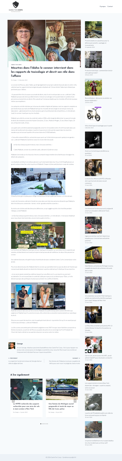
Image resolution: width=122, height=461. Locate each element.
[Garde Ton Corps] (15, 6)
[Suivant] (75, 400)
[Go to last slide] (13, 400)
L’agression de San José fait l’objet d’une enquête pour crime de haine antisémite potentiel (97, 238)
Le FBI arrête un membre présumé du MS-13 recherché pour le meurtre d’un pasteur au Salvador (98, 328)
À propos (103, 6)
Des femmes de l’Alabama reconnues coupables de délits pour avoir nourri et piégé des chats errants (63, 360)
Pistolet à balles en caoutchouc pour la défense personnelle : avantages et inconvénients (97, 43)
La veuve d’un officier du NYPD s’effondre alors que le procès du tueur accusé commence (98, 181)
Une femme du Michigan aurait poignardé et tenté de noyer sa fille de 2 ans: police (61, 406)
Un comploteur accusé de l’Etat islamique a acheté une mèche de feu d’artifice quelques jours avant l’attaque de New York (98, 298)
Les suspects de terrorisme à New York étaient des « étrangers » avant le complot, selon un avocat (98, 385)
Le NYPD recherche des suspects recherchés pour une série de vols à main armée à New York (26, 406)
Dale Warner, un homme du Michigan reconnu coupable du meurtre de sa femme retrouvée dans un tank (99, 268)
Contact (110, 6)
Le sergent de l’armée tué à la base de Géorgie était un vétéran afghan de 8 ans (25, 360)
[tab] (40, 423)
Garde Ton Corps (16, 64)
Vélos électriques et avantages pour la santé (98, 126)
